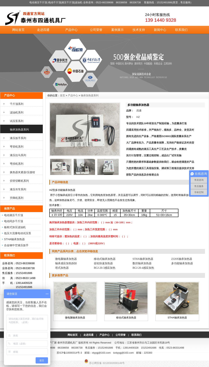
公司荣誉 (96, 29)
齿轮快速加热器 (103, 263)
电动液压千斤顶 (13, 215)
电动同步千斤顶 (13, 221)
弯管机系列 (16, 146)
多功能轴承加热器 (182, 263)
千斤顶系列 (16, 103)
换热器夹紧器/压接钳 (22, 172)
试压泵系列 (16, 121)
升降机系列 (16, 197)
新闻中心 (160, 29)
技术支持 (139, 29)
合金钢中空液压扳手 (16, 245)
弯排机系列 (16, 163)
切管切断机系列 (19, 180)
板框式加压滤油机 (15, 227)
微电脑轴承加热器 (66, 258)
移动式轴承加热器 (105, 258)
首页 (62, 95)
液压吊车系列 (18, 189)
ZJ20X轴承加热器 (181, 258)
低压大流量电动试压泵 (17, 233)
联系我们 (181, 29)
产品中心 (71, 29)
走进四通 (43, 29)
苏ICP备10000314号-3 (69, 352)
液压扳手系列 (18, 138)
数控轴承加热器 (142, 263)
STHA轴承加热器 (14, 239)
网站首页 (18, 29)
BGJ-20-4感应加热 (143, 267)
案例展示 (117, 29)
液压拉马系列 (18, 155)
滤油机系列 (16, 112)
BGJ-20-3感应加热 (104, 267)
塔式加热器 (62, 267)
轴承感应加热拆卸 (66, 263)
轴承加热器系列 (19, 129)
